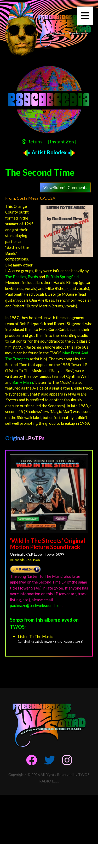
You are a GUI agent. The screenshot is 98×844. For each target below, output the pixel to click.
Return (32, 141)
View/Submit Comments (65, 187)
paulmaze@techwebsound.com (36, 605)
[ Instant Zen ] (62, 141)
